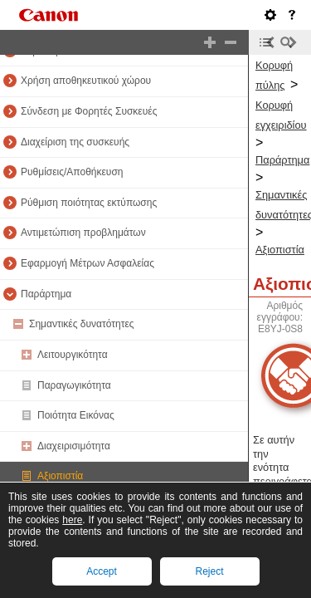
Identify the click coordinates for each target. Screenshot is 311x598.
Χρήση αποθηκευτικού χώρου (86, 80)
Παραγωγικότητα (74, 385)
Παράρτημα (46, 294)
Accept (101, 571)
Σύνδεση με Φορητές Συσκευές (89, 111)
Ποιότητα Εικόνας (75, 415)
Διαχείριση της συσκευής (75, 142)
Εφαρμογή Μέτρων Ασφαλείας (87, 263)
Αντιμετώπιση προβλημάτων (83, 232)
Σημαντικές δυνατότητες (81, 324)
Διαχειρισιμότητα (73, 446)
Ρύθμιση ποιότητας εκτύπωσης (89, 202)
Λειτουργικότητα (72, 354)
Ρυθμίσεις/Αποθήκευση (72, 172)
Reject (209, 571)
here (72, 520)
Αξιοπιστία (60, 476)
